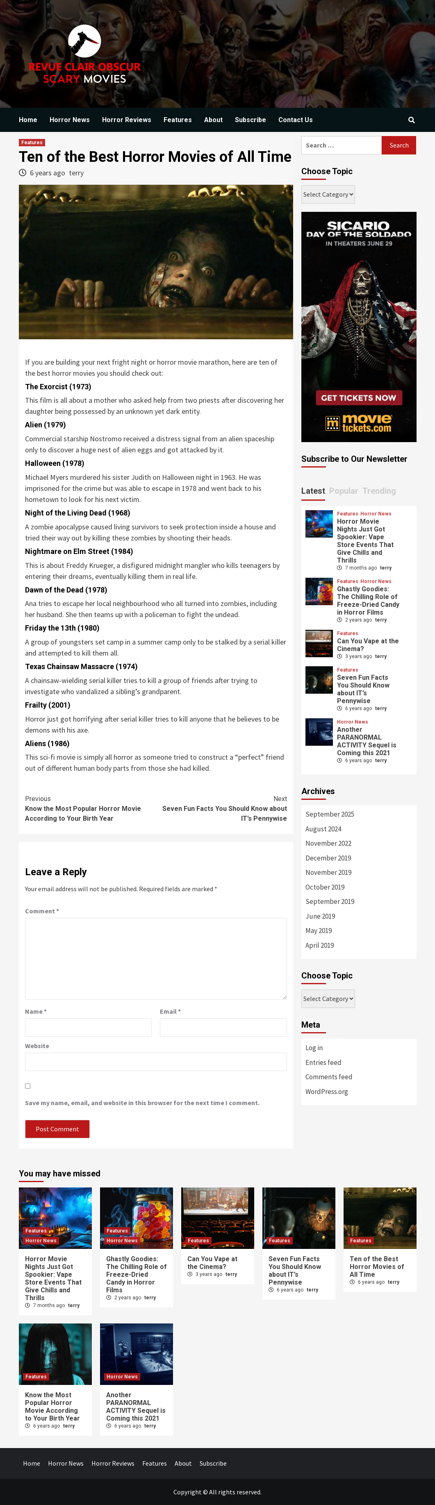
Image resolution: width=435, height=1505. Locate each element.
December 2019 (328, 858)
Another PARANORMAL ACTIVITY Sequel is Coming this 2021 (366, 741)
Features (178, 120)
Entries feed (323, 1062)
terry (76, 172)
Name (36, 1011)
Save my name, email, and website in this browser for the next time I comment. (142, 1103)
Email (170, 1011)
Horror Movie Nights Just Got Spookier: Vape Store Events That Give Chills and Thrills (365, 541)
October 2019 (324, 887)
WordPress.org (326, 1091)
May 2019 (318, 930)
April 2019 (319, 945)
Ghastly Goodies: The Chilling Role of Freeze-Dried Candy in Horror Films (368, 600)
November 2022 (328, 843)
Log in (314, 1047)
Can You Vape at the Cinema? (212, 1263)
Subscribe (250, 120)
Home (28, 120)
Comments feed (329, 1076)
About (213, 120)
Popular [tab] (343, 491)
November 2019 (328, 872)
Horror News (70, 120)
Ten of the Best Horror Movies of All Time (377, 1266)
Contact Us (295, 120)
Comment (42, 911)
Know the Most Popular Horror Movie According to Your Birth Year (90, 808)
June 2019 (320, 916)
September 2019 (329, 901)
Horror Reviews (126, 120)
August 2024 (323, 828)
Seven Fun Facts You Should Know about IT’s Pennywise (221, 808)
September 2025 (329, 814)
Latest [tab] (313, 491)
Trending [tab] (379, 491)
